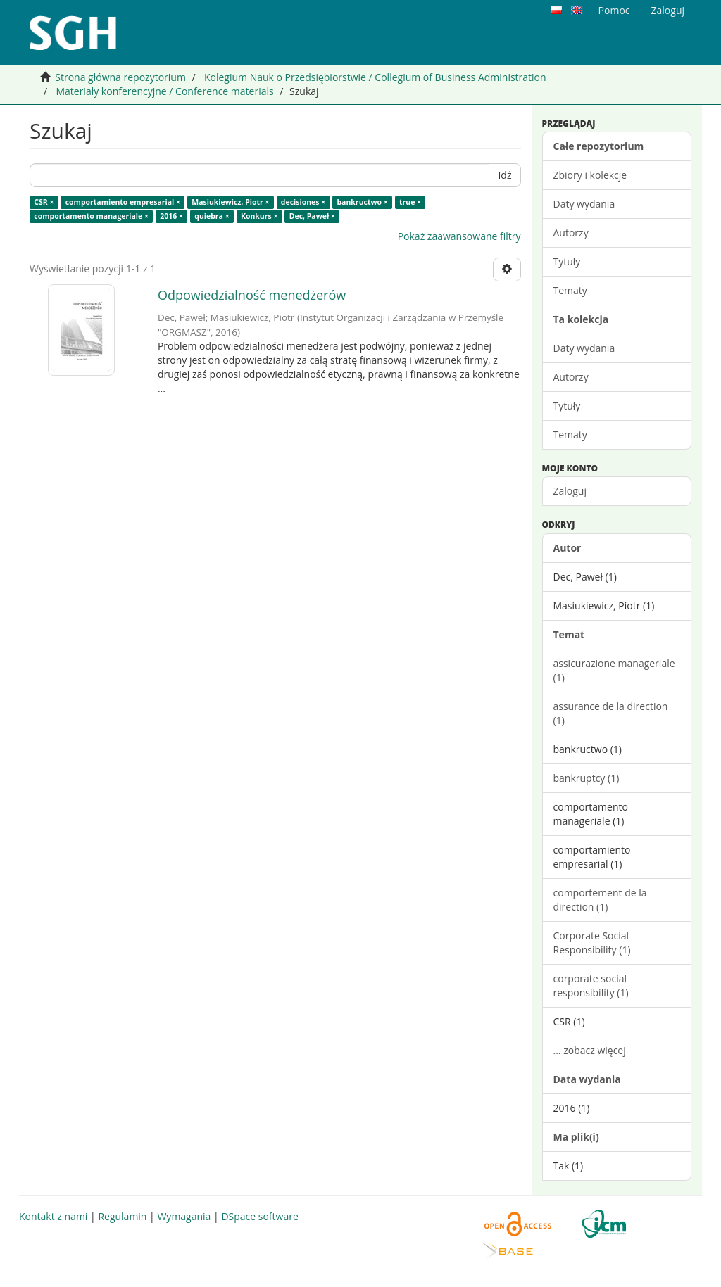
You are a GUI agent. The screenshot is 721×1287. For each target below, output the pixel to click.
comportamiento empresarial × (122, 202)
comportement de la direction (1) (600, 899)
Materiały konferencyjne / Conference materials (164, 91)
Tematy (570, 290)
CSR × (44, 202)
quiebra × (211, 216)
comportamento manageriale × (91, 216)
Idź (504, 175)
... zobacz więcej (589, 1050)
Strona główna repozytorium (120, 77)
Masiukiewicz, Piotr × (230, 202)
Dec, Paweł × (312, 216)
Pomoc (614, 10)
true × (410, 202)
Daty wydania (584, 203)
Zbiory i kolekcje (590, 175)
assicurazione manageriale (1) (614, 670)
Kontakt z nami (53, 1216)
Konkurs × (259, 216)
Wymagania (184, 1216)
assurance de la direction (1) (610, 713)
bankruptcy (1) (586, 778)
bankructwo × (362, 202)
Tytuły (567, 261)
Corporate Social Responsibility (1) (592, 942)
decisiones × (303, 202)
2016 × (171, 216)
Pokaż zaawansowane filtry (459, 236)
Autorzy (571, 232)
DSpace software (259, 1216)
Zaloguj (570, 490)
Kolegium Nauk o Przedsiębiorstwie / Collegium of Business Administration (375, 77)
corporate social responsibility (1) (591, 985)
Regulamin (122, 1216)
